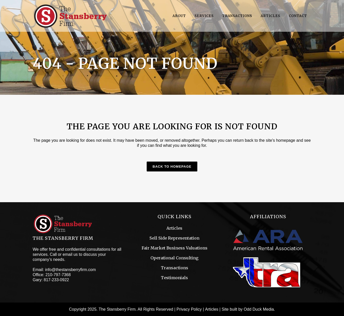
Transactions (174, 267)
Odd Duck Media (259, 309)
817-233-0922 (56, 280)
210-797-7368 (58, 275)
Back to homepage (171, 166)
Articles (174, 228)
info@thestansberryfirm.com (70, 269)
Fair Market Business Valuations (174, 247)
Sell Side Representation (174, 238)
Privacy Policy (189, 309)
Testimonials (174, 277)
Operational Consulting (174, 257)
